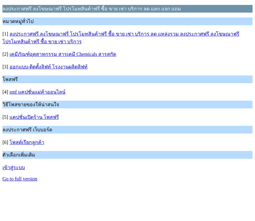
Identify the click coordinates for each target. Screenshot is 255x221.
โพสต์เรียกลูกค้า (27, 142)
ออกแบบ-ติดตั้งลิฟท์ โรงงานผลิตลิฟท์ (49, 66)
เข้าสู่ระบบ (13, 167)
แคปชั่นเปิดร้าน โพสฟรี (34, 117)
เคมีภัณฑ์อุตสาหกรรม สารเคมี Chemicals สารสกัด (63, 54)
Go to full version (19, 178)
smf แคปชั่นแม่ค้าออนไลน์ (37, 92)
